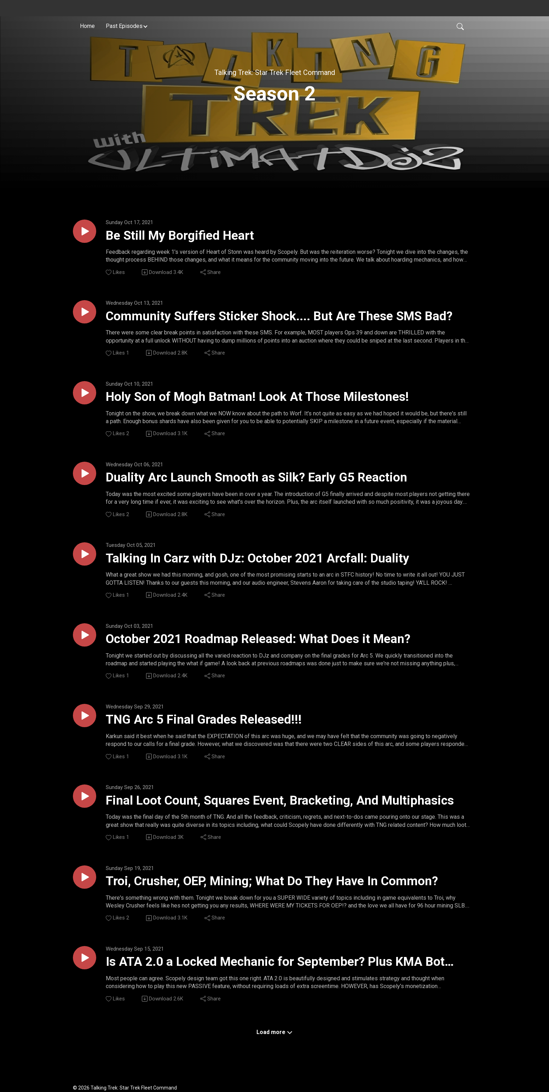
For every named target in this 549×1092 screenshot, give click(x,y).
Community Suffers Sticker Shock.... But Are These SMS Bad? (279, 316)
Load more (274, 1032)
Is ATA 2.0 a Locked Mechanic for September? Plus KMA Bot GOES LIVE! (275, 962)
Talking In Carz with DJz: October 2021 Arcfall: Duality (257, 558)
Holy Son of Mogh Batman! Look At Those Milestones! (257, 397)
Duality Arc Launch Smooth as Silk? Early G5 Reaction (256, 477)
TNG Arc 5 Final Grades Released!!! (204, 719)
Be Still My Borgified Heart (180, 235)
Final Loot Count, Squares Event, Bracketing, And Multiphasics (280, 800)
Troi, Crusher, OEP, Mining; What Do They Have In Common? (272, 881)
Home (87, 26)
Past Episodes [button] (124, 26)
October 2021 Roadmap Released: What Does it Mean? (258, 639)
